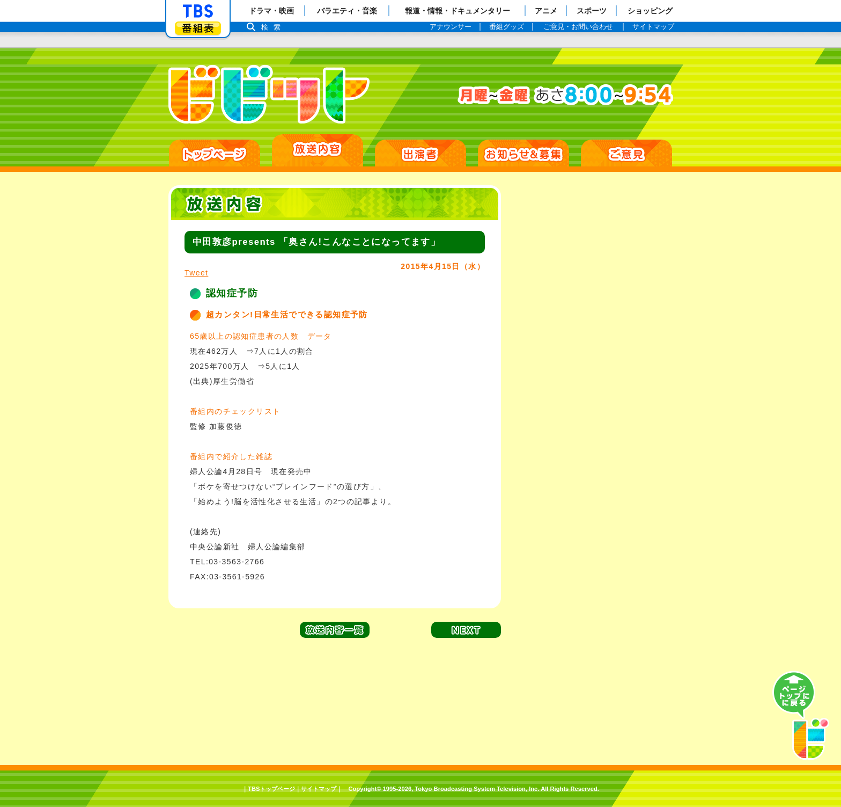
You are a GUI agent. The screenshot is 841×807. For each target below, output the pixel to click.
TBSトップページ (271, 789)
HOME (214, 153)
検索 (273, 27)
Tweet (196, 272)
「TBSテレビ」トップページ (198, 11)
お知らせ (523, 153)
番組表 (198, 28)
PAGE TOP (800, 715)
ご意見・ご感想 (626, 153)
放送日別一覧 (317, 150)
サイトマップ (318, 789)
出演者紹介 (420, 153)
